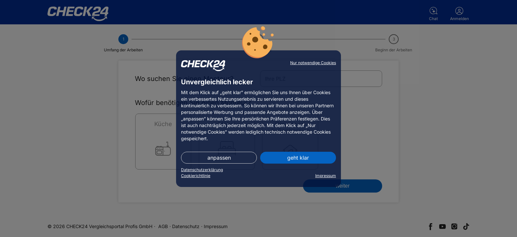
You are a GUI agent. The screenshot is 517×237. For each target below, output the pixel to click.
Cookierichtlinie (195, 175)
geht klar (298, 157)
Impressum (325, 175)
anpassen (219, 157)
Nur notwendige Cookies (313, 62)
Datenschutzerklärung (202, 169)
